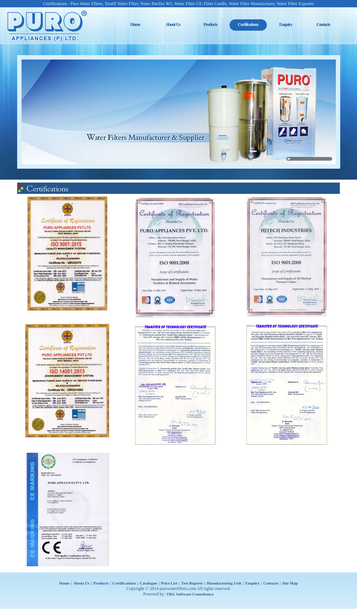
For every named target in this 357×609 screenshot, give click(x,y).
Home (135, 24)
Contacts (323, 24)
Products (211, 24)
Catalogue (148, 583)
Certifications (124, 583)
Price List (169, 583)
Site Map (290, 583)
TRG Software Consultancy (190, 594)
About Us (172, 24)
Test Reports (192, 583)
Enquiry (285, 24)
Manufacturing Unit (224, 583)
